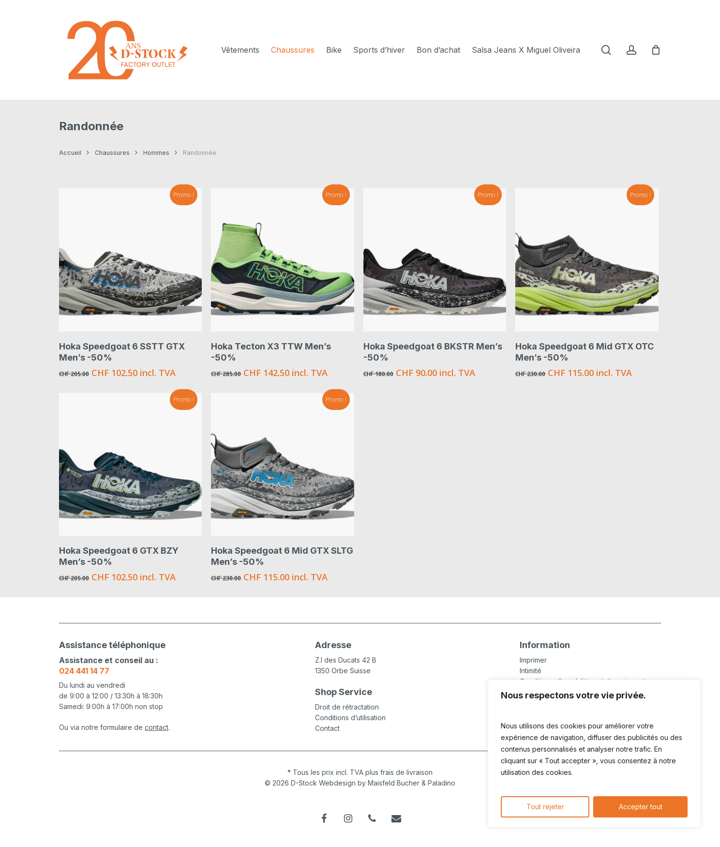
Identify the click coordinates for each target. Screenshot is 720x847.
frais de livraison (406, 772)
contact (156, 727)
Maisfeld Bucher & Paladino (411, 783)
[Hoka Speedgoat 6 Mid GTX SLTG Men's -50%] (282, 464)
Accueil (70, 152)
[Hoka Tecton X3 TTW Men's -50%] (282, 260)
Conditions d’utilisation (350, 717)
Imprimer (533, 660)
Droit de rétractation (347, 707)
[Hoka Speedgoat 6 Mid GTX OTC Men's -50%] (587, 260)
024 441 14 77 (84, 671)
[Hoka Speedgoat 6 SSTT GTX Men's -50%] (130, 260)
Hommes (156, 152)
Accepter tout (640, 806)
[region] (594, 754)
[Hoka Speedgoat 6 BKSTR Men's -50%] (435, 260)
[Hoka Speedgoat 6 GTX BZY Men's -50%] (130, 464)
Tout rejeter (545, 806)
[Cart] (656, 50)
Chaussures (112, 152)
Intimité (530, 670)
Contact (327, 728)
